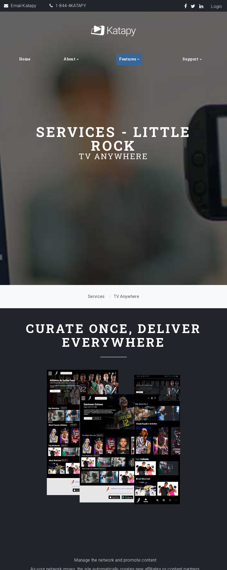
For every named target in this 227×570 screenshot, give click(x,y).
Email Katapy (23, 5)
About (69, 58)
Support (190, 58)
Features (127, 58)
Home (24, 58)
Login (216, 6)
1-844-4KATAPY (71, 5)
